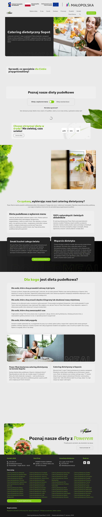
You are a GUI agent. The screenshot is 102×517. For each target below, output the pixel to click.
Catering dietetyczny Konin (37, 486)
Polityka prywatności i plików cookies (51, 510)
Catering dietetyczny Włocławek (83, 491)
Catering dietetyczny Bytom (15, 478)
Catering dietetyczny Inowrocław (38, 474)
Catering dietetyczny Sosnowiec (83, 476)
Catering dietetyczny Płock (59, 488)
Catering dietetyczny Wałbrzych (83, 488)
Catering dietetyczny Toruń (81, 484)
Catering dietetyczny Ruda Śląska (61, 493)
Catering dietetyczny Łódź (36, 495)
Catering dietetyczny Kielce (37, 484)
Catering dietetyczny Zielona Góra (83, 497)
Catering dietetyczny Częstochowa (17, 482)
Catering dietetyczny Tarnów (82, 482)
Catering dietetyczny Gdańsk (15, 489)
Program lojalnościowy (24, 501)
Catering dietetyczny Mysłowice (38, 497)
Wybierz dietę (33, 11)
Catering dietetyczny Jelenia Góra (39, 478)
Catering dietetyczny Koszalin (37, 488)
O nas (41, 11)
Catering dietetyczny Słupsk (82, 474)
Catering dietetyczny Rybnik (60, 495)
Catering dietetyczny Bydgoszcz (16, 476)
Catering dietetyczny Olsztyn (60, 474)
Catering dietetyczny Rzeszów (60, 497)
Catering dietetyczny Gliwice (15, 493)
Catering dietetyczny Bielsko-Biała (16, 474)
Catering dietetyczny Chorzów (15, 480)
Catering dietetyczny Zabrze (82, 495)
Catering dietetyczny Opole (59, 476)
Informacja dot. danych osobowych (30, 510)
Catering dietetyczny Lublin (37, 493)
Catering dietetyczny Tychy (81, 486)
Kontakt (79, 11)
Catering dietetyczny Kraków (37, 489)
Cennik (48, 11)
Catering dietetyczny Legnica (37, 491)
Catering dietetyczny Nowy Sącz (61, 472)
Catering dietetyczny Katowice (38, 482)
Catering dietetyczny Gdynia (15, 491)
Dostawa (55, 11)
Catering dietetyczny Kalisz (37, 480)
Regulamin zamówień (13, 510)
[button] (80, 14)
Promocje (63, 11)
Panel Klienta (72, 14)
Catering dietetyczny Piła (59, 482)
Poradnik (71, 11)
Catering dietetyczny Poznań (60, 489)
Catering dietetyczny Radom (60, 491)
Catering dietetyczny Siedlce (82, 472)
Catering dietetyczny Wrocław (82, 493)
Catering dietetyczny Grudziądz (38, 472)
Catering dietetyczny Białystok (15, 472)
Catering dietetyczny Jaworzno (38, 476)
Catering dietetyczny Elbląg (15, 488)
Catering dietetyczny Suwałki (82, 478)
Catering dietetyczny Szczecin (82, 480)
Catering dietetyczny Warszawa (82, 489)
